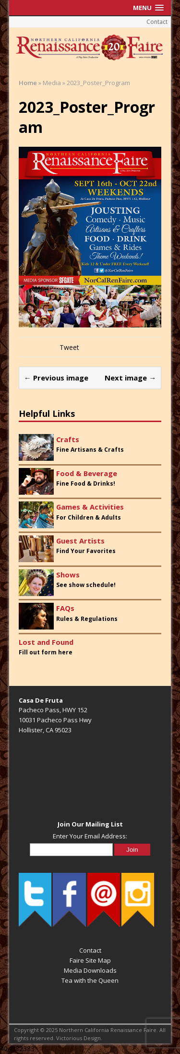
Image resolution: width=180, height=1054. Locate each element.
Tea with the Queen (90, 980)
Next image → (130, 377)
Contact (157, 22)
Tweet (69, 347)
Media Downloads (90, 970)
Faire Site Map (90, 960)
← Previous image (56, 377)
